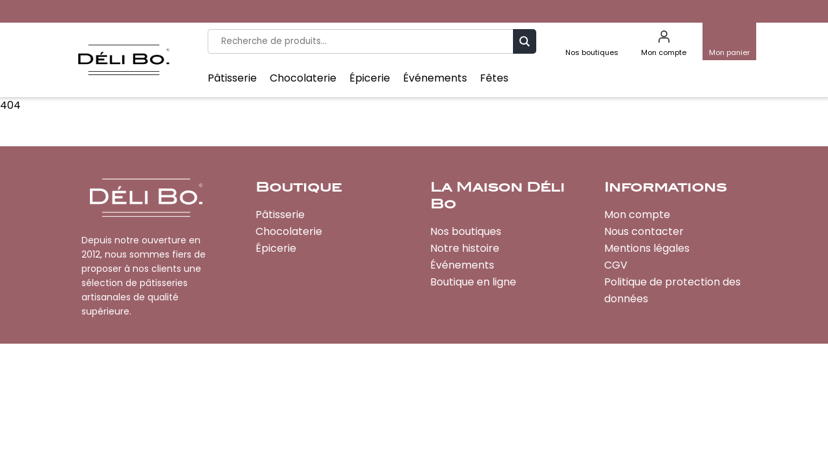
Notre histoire (464, 248)
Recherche (524, 41)
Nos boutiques (465, 231)
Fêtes (494, 78)
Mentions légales (647, 248)
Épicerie (369, 78)
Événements (435, 78)
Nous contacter (644, 231)
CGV (615, 265)
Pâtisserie (232, 78)
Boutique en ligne (473, 281)
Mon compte (637, 214)
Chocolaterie (303, 78)
